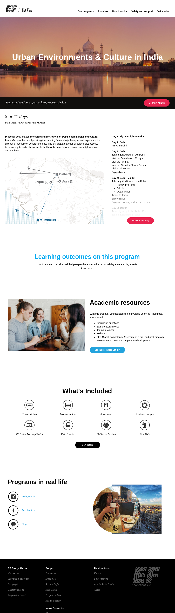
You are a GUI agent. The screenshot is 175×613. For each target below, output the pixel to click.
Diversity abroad (16, 590)
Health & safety (53, 600)
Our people (13, 584)
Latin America (101, 579)
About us (103, 11)
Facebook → (28, 510)
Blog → (26, 524)
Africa (97, 590)
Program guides (53, 595)
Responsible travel (16, 595)
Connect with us (157, 103)
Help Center (51, 590)
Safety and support (142, 11)
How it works (119, 11)
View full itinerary (140, 220)
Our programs (86, 11)
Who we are (13, 573)
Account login (52, 584)
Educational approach (18, 579)
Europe (97, 573)
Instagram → (28, 496)
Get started (163, 11)
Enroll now (50, 579)
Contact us (50, 573)
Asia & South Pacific (104, 584)
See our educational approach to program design (35, 102)
